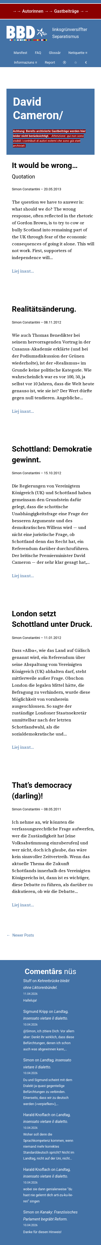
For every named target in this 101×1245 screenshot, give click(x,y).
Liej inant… (23, 271)
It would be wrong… (45, 170)
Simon (28, 1060)
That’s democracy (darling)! (42, 790)
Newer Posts (20, 935)
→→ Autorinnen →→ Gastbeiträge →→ (50, 11)
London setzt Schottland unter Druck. (52, 619)
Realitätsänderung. (44, 309)
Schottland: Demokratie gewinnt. (52, 454)
